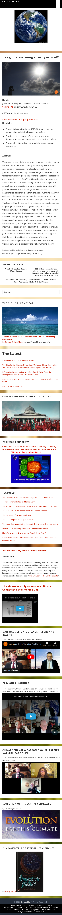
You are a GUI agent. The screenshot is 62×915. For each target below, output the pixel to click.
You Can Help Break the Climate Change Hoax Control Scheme (27, 497)
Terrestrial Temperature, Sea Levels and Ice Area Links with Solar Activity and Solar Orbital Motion (31, 280)
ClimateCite (10, 1)
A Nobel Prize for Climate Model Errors (16, 270)
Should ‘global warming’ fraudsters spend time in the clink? (25, 528)
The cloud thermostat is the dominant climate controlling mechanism (30, 524)
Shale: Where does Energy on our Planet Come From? (24, 533)
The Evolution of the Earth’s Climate (16, 515)
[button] (58, 3)
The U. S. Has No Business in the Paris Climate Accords (24, 510)
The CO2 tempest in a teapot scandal (17, 519)
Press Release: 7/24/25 (12, 386)
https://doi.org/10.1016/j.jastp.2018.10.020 (20, 119)
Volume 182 (7, 107)
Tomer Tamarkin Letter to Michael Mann (18, 502)
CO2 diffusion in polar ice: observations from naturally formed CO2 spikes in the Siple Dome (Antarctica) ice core (46, 272)
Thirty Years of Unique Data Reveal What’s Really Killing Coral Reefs (29, 506)
